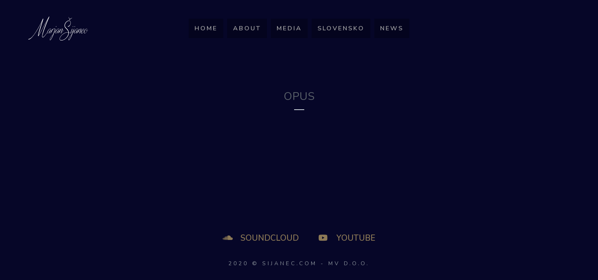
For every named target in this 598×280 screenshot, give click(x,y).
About (247, 28)
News (391, 28)
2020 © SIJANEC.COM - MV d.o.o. (299, 263)
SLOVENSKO (341, 28)
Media (289, 28)
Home (206, 28)
